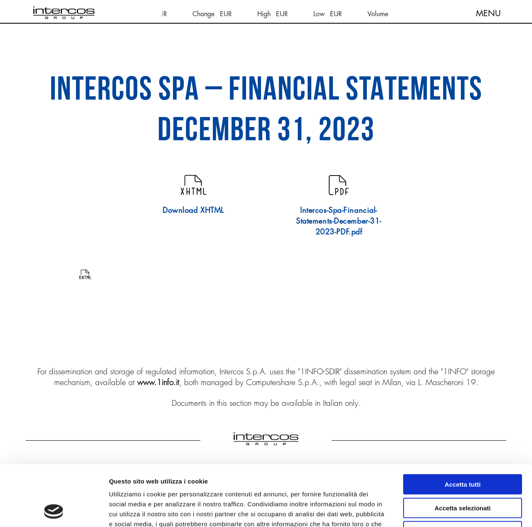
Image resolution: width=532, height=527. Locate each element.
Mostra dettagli (437, 510)
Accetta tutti (463, 427)
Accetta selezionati (462, 450)
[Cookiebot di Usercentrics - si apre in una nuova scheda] (53, 511)
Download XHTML (193, 210)
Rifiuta (463, 474)
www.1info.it (158, 382)
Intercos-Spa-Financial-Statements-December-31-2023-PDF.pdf (339, 221)
